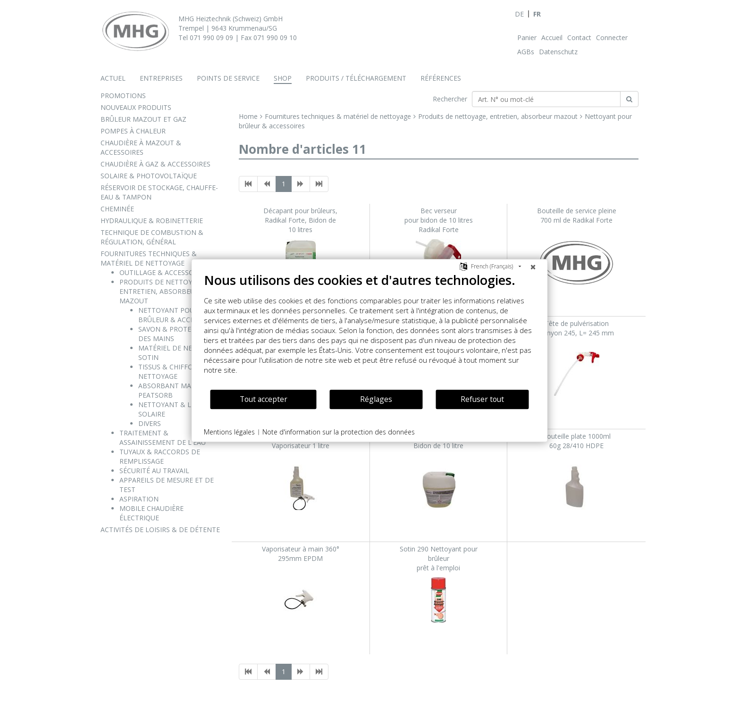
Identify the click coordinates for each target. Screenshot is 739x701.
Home (248, 116)
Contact (579, 37)
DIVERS (149, 423)
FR (537, 13)
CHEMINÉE (117, 208)
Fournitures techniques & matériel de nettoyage (338, 116)
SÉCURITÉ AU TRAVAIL (154, 470)
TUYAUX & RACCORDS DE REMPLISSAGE (159, 456)
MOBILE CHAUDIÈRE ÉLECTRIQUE (151, 513)
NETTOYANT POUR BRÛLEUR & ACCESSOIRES (179, 315)
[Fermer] (533, 266)
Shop (283, 78)
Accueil (552, 37)
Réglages (376, 399)
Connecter (612, 37)
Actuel (113, 78)
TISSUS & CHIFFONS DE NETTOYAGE (175, 371)
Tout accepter (263, 399)
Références (440, 78)
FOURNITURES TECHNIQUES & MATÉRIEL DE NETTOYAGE (149, 258)
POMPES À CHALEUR (133, 130)
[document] (370, 330)
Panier (527, 37)
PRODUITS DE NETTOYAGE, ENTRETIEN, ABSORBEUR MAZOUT (163, 291)
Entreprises (161, 78)
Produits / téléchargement (356, 78)
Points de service (228, 78)
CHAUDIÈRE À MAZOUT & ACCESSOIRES (141, 147)
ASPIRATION (139, 498)
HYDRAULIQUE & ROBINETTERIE (152, 220)
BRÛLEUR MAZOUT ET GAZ (143, 119)
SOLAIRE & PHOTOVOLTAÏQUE (149, 175)
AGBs (525, 51)
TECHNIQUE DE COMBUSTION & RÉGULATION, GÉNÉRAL (152, 237)
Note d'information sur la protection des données (338, 431)
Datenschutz (558, 51)
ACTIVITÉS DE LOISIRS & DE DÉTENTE (160, 529)
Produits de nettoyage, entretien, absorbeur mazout (498, 116)
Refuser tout (482, 399)
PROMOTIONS (123, 95)
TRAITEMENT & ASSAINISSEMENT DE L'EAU (162, 437)
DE (519, 13)
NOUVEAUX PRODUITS (136, 107)
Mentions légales (229, 431)
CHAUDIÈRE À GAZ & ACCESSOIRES (155, 163)
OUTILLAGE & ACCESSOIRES (163, 272)
